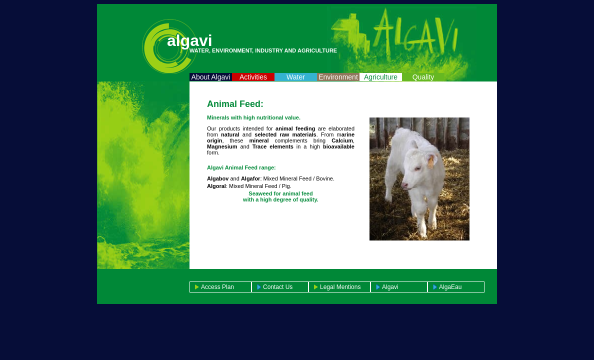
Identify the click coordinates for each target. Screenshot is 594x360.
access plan (217, 287)
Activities (253, 77)
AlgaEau (450, 287)
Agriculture (381, 77)
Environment (338, 77)
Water (295, 77)
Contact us (277, 287)
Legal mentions (340, 287)
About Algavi (211, 77)
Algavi (390, 287)
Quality (423, 77)
